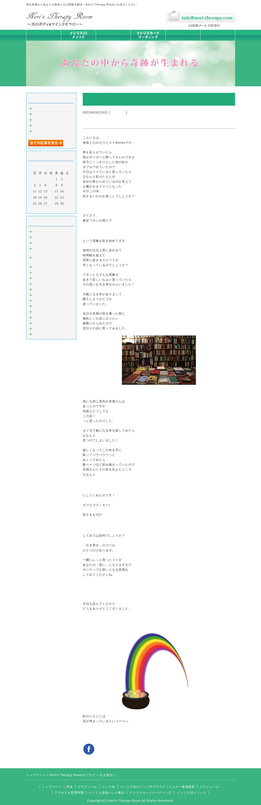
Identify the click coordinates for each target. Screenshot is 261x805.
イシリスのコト (45, 236)
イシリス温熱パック (113, 40)
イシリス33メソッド (192, 792)
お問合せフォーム (217, 35)
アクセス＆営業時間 (69, 792)
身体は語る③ (43, 108)
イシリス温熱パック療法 (52, 266)
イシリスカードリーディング (150, 792)
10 (67, 185)
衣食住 (38, 305)
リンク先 (108, 786)
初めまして (41, 231)
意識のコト (118, 112)
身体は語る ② (44, 113)
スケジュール (209, 786)
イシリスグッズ (45, 322)
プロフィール (87, 786)
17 (67, 191)
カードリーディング (48, 283)
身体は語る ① (44, 119)
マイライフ (41, 317)
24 (67, 197)
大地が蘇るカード (47, 289)
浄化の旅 (40, 328)
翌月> (60, 209)
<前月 (41, 209)
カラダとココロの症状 (50, 272)
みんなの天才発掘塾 (48, 277)
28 (51, 203)
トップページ (43, 35)
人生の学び (41, 300)
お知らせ (40, 294)
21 (51, 197)
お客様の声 (41, 311)
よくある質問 (43, 333)
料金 (183, 35)
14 (51, 191)
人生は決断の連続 (47, 125)
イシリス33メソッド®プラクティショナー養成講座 (157, 786)
